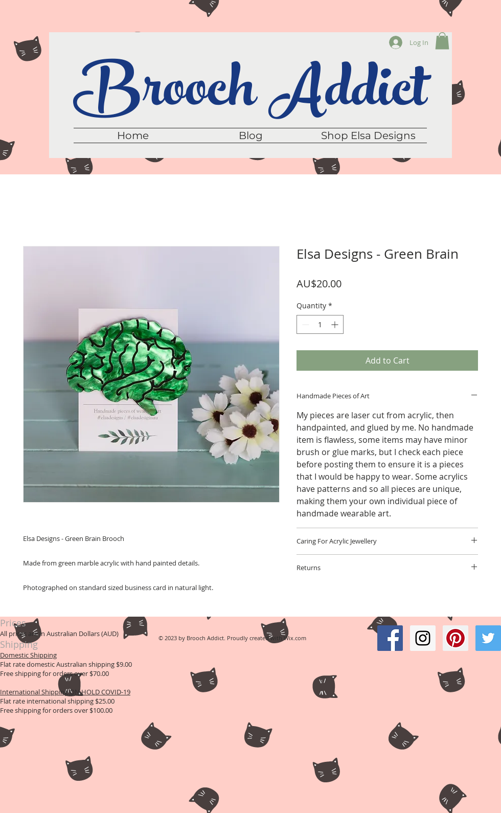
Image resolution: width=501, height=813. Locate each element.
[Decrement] (304, 324)
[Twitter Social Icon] (488, 638)
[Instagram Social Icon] (423, 638)
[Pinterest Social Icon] (455, 638)
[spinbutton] (320, 324)
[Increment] (335, 324)
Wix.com (295, 638)
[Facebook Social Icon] (390, 638)
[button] (442, 40)
